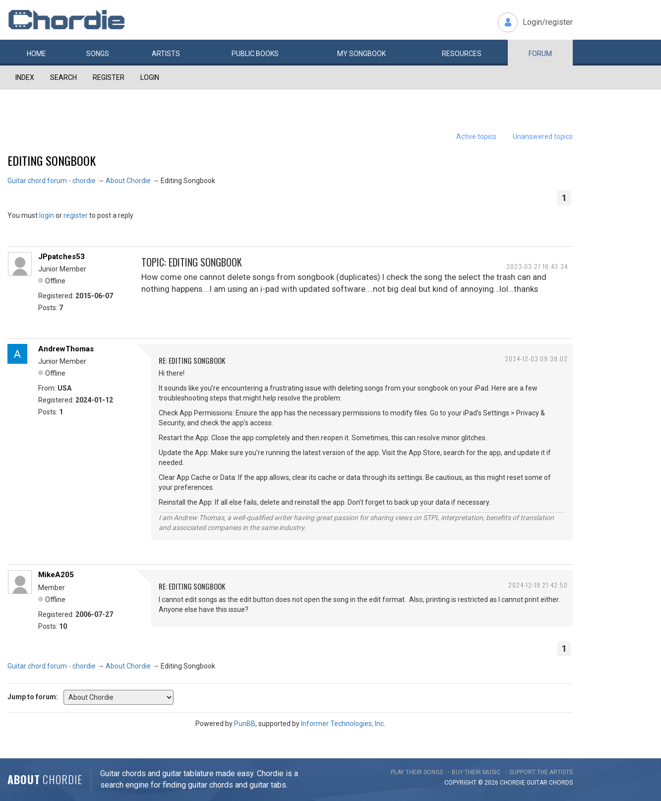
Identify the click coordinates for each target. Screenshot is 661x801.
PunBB (244, 724)
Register (108, 77)
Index (24, 77)
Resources (461, 54)
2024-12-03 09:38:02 (536, 358)
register (75, 215)
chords (561, 782)
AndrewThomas (66, 348)
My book (361, 54)
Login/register (548, 22)
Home (36, 54)
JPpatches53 (61, 256)
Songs (97, 54)
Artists (166, 54)
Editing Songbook (51, 160)
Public (255, 54)
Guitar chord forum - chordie (51, 181)
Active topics (476, 136)
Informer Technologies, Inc (342, 724)
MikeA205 (56, 574)
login (46, 215)
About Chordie (128, 181)
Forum (540, 54)
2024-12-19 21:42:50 (538, 585)
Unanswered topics (543, 136)
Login (149, 77)
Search (63, 77)
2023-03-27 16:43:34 (537, 266)
